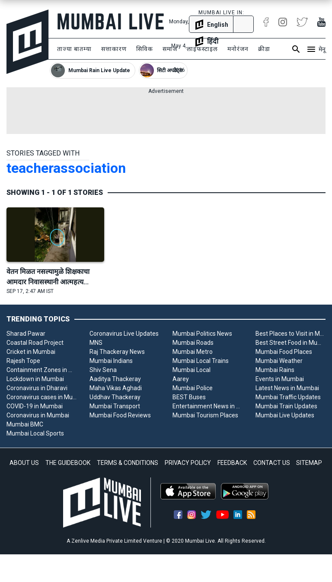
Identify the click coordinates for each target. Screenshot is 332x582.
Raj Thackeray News (117, 351)
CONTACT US (271, 462)
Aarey (180, 378)
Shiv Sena (103, 369)
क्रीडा (264, 48)
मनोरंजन (238, 48)
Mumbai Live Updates (284, 415)
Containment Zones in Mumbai (41, 369)
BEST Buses (189, 397)
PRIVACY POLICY (188, 462)
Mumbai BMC (24, 424)
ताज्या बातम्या (74, 48)
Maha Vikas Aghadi (115, 388)
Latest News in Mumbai (287, 388)
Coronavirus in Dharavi (36, 388)
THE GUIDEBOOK (67, 462)
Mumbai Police (192, 388)
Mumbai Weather (279, 360)
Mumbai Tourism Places (205, 415)
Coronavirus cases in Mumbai (41, 397)
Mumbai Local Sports (35, 433)
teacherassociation (66, 168)
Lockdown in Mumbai (35, 378)
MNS (95, 342)
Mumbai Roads (193, 342)
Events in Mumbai (279, 378)
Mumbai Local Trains (200, 360)
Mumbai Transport (114, 406)
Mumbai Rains (274, 369)
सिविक (144, 48)
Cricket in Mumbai (30, 351)
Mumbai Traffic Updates (288, 397)
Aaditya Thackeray (115, 378)
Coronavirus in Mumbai (37, 415)
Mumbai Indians (111, 360)
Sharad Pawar (25, 333)
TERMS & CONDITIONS (127, 462)
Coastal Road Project (35, 342)
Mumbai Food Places (283, 351)
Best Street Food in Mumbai (290, 342)
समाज (170, 48)
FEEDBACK (232, 462)
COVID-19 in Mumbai (34, 406)
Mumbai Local (191, 369)
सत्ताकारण (114, 48)
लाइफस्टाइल (202, 48)
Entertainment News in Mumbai (207, 406)
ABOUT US (24, 462)
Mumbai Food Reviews (120, 415)
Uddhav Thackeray (114, 397)
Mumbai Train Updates (286, 406)
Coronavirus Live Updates (124, 333)
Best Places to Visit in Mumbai (290, 333)
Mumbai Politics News (202, 333)
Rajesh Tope (23, 360)
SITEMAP (309, 462)
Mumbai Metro (192, 351)
